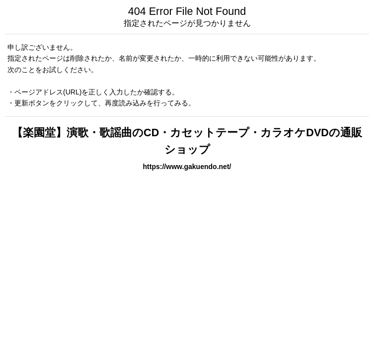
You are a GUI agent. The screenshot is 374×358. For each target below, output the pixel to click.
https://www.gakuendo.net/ (187, 167)
